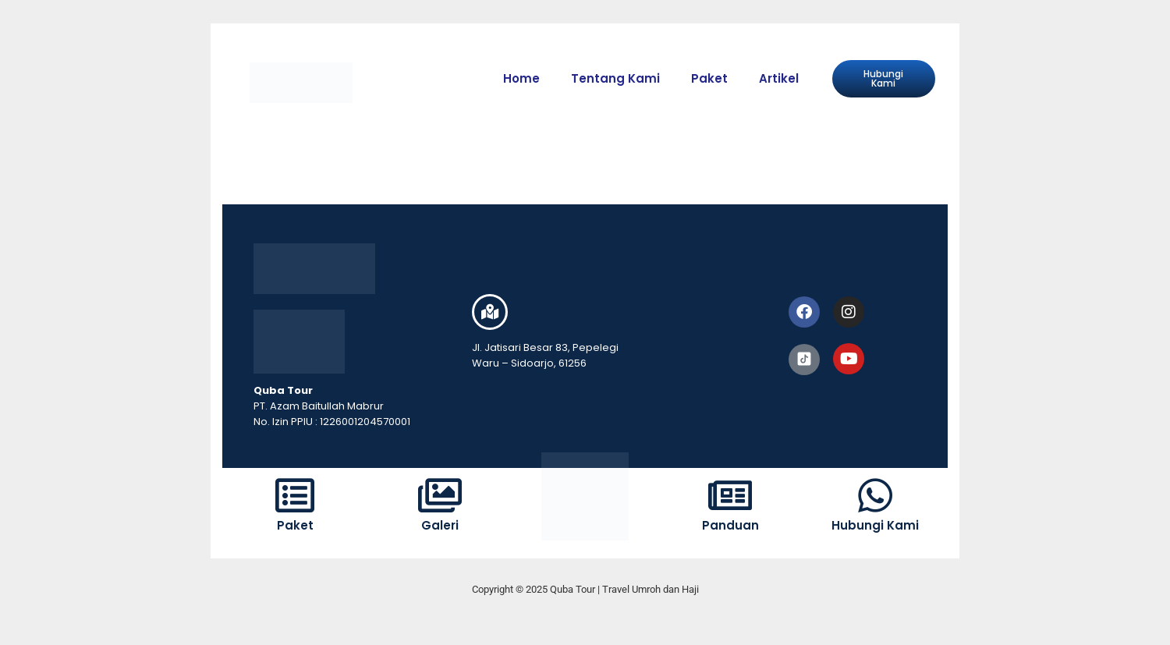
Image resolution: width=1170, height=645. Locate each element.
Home (521, 78)
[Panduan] (730, 495)
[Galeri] (439, 495)
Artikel (779, 78)
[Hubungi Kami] (875, 495)
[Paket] (294, 495)
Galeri (440, 525)
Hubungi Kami (875, 525)
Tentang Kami (615, 78)
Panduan (730, 525)
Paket (709, 78)
